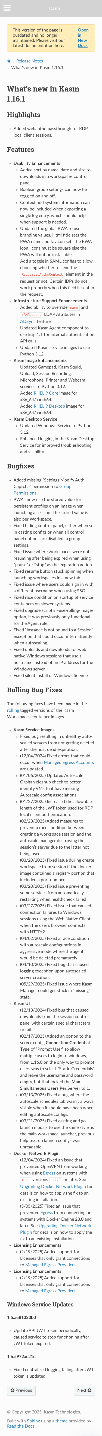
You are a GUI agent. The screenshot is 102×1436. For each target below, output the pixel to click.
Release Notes (29, 61)
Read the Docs (21, 1426)
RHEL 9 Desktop (49, 406)
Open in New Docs (83, 38)
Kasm (54, 8)
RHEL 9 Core (46, 393)
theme (61, 1421)
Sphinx (33, 1421)
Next (84, 1390)
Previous (21, 1390)
